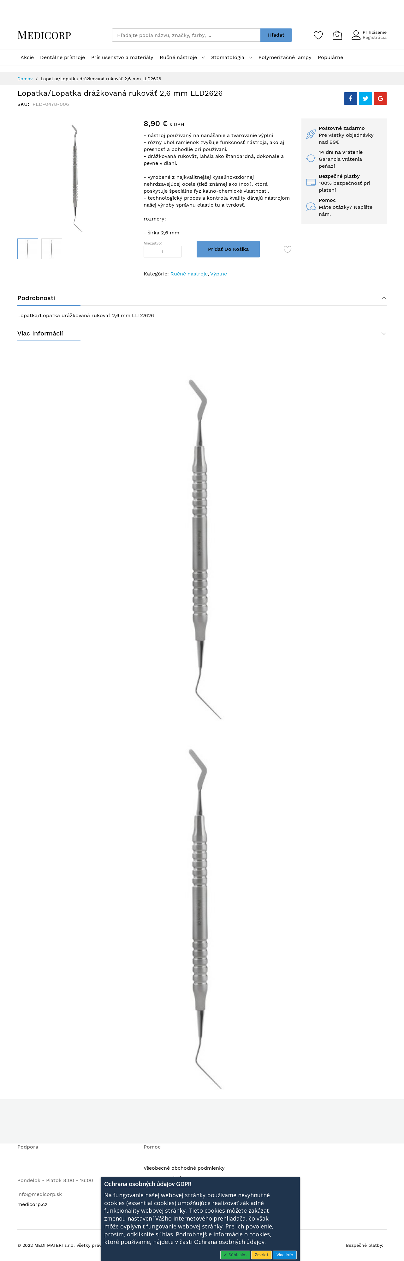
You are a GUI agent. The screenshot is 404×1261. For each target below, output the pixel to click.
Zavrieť (261, 1254)
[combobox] (186, 35)
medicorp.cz (32, 1204)
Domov (25, 78)
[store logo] (44, 35)
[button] (51, 248)
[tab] (202, 298)
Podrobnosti (36, 298)
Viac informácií (40, 333)
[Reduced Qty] (150, 251)
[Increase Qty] (175, 251)
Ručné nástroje (189, 274)
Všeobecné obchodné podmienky (184, 1168)
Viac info (284, 1254)
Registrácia (375, 37)
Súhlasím (237, 1254)
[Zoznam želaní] (318, 35)
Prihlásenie (375, 32)
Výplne (218, 274)
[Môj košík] (337, 35)
